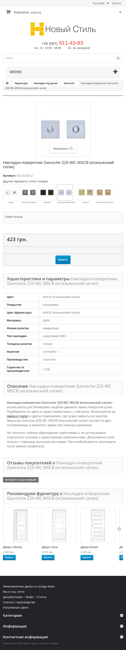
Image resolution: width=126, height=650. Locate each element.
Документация (13, 597)
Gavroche (69, 83)
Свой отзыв (13, 216)
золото (86, 193)
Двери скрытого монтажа (36, 643)
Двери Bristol (89, 547)
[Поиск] (118, 58)
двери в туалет (18, 416)
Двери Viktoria (12, 547)
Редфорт (54, 643)
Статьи (41, 597)
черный (47, 193)
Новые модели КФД (13, 643)
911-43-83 (71, 43)
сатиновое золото (104, 193)
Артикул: (9, 175)
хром (11, 193)
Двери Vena (50, 547)
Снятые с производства (19, 602)
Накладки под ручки (45, 83)
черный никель (29, 193)
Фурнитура (21, 83)
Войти (116, 3)
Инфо (30, 597)
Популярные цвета (16, 607)
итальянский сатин (66, 193)
